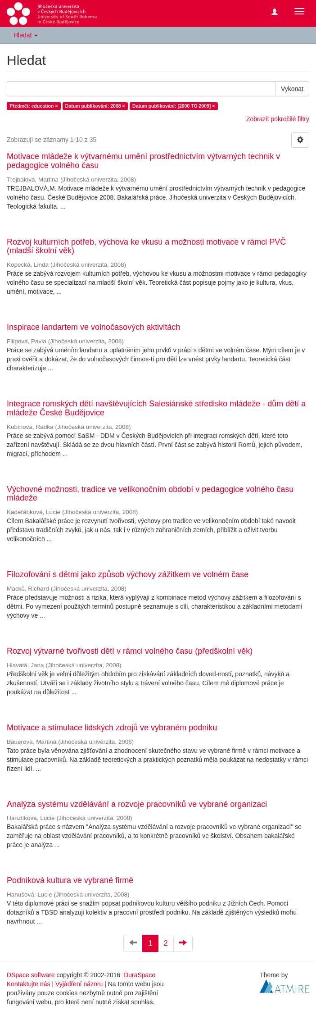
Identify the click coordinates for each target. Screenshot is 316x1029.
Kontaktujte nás (28, 984)
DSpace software (31, 975)
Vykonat (292, 88)
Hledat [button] (26, 35)
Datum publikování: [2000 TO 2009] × (173, 106)
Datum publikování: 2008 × (95, 106)
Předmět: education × (33, 106)
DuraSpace (139, 975)
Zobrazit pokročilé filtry (277, 119)
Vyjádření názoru (79, 984)
